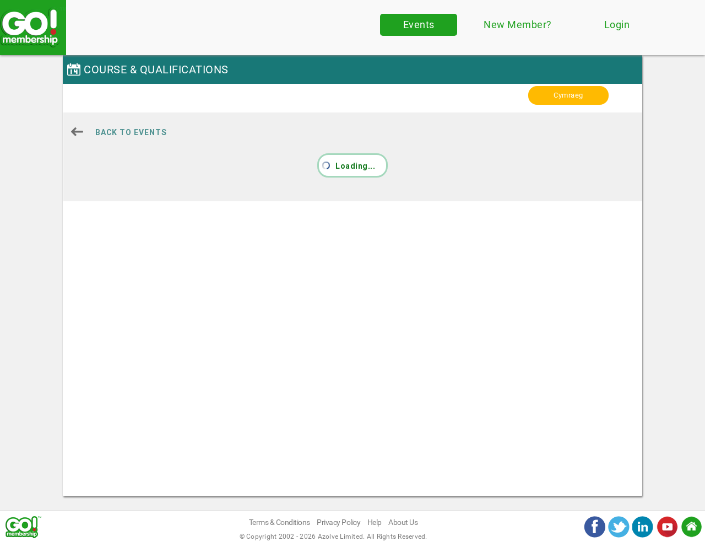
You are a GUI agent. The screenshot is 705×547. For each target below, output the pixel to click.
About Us (402, 522)
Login (617, 24)
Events (419, 24)
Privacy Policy (338, 522)
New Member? (518, 24)
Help (374, 522)
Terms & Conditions (279, 522)
